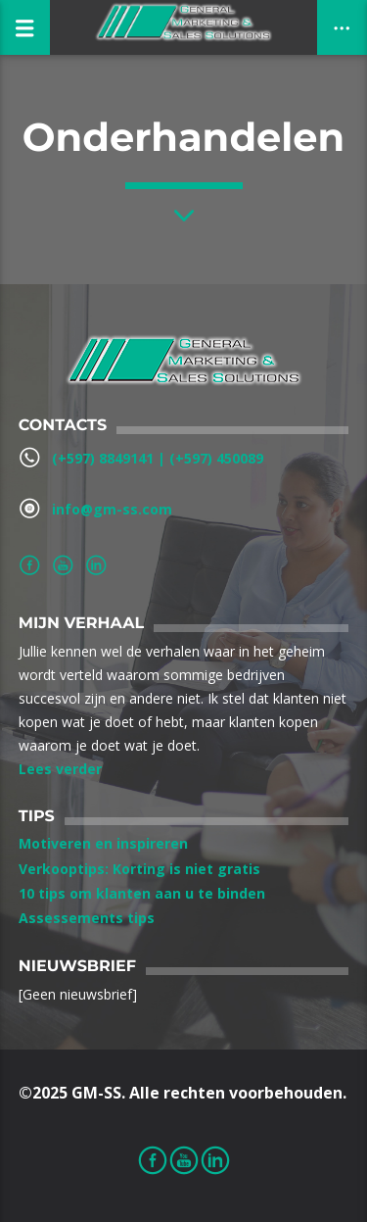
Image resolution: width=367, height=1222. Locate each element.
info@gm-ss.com (112, 509)
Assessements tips (87, 917)
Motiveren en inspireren (103, 843)
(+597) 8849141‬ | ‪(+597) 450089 (157, 458)
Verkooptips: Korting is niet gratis (139, 868)
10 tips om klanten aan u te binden (142, 893)
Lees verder (60, 768)
